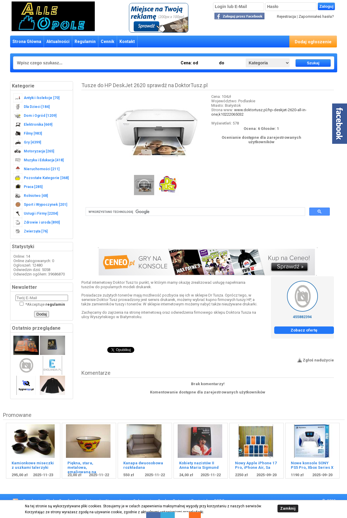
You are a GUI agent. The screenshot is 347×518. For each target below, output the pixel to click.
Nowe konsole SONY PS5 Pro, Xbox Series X (312, 465)
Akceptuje (42, 304)
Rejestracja (286, 16)
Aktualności (58, 41)
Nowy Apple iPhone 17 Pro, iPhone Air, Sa (256, 465)
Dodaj (42, 314)
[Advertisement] (208, 234)
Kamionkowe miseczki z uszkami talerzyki (33, 465)
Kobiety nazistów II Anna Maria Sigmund (199, 465)
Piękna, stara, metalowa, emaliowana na (81, 467)
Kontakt (127, 41)
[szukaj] (195, 211)
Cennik (107, 41)
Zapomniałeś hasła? (316, 16)
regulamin (55, 304)
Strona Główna (26, 41)
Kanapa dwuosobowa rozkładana (143, 465)
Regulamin (85, 41)
